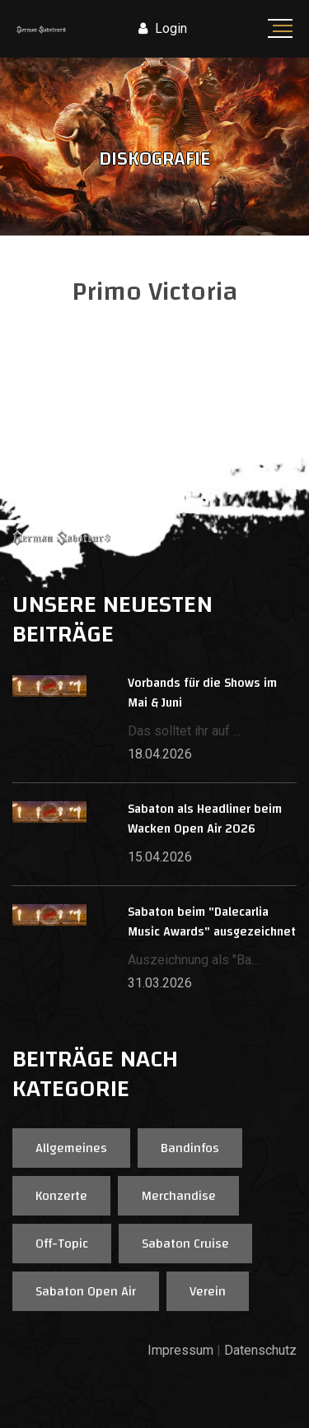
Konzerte (61, 1195)
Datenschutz (260, 1350)
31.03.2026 (160, 983)
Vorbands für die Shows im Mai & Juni (202, 693)
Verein (208, 1291)
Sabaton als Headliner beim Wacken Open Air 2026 (205, 819)
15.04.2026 (160, 857)
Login (162, 28)
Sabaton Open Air (85, 1291)
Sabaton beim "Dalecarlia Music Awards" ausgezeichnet (212, 922)
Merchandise (178, 1195)
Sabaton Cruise (185, 1243)
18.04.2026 (160, 754)
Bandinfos (190, 1148)
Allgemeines (71, 1148)
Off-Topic (61, 1243)
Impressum (180, 1350)
